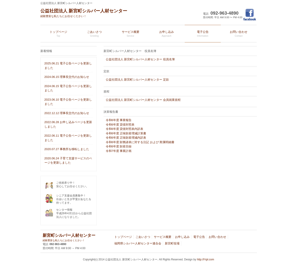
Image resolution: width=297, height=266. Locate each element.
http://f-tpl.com (205, 259)
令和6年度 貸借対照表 (120, 124)
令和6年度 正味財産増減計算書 (126, 133)
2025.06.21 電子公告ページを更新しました (68, 66)
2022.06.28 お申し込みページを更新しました (68, 124)
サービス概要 (162, 237)
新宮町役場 (172, 243)
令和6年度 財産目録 (119, 146)
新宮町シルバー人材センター (69, 237)
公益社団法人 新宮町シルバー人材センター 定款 (137, 79)
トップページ (123, 237)
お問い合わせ (217, 237)
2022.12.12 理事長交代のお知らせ (66, 113)
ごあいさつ (143, 237)
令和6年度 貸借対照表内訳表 (124, 129)
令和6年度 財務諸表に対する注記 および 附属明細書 (140, 142)
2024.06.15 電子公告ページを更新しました (68, 88)
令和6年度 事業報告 (119, 120)
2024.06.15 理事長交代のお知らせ (66, 77)
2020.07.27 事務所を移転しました (66, 149)
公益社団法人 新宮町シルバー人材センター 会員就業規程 (143, 99)
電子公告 (199, 237)
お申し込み (182, 237)
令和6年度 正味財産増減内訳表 (126, 137)
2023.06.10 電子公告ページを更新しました (68, 102)
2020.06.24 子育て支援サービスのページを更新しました (68, 161)
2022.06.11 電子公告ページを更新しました (68, 138)
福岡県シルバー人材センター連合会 (137, 243)
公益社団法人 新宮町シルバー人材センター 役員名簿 (140, 59)
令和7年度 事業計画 (119, 151)
